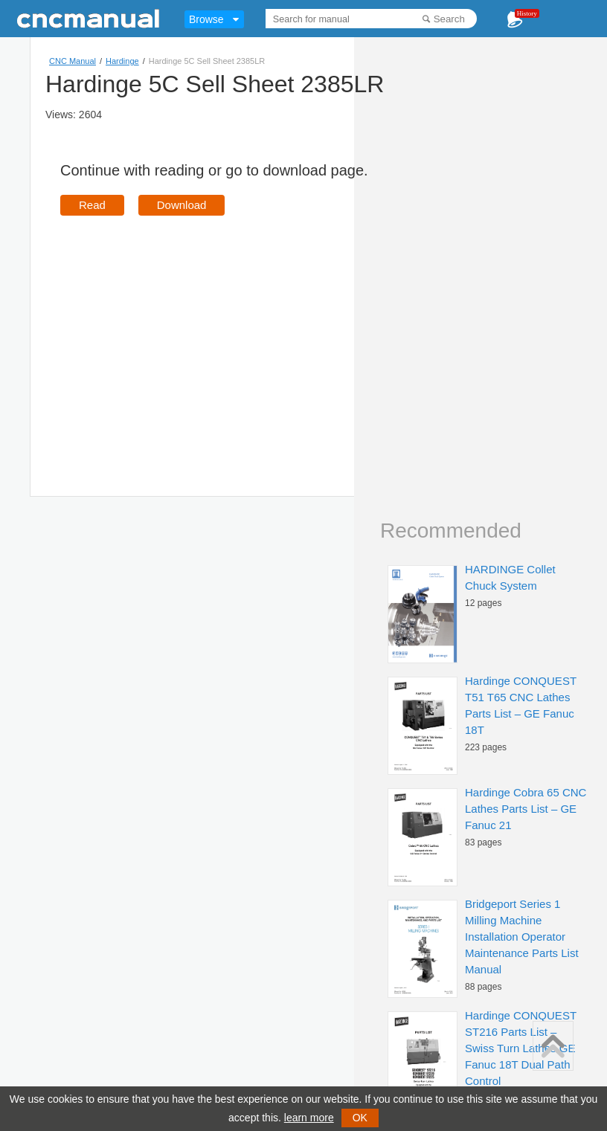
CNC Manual (72, 61)
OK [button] (360, 1118)
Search (449, 19)
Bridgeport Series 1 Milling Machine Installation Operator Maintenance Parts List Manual (522, 937)
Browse (206, 19)
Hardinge (122, 61)
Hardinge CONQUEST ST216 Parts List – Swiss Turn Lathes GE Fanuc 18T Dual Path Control (521, 1048)
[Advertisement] (185, 335)
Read (92, 205)
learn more (309, 1118)
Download (182, 205)
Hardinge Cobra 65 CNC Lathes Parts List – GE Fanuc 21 (525, 808)
